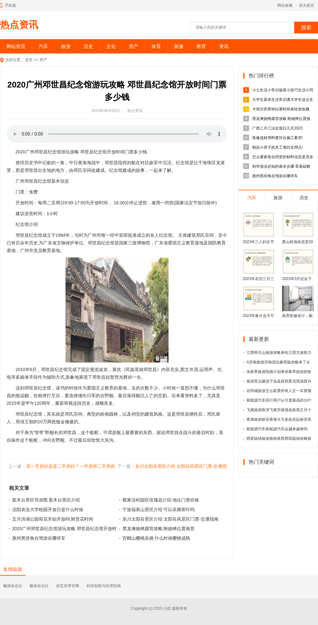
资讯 (224, 46)
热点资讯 (19, 24)
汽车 (43, 46)
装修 (178, 46)
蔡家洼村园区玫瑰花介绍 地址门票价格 (160, 499)
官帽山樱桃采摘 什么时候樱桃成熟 (156, 538)
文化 (111, 46)
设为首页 (306, 5)
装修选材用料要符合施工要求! (277, 138)
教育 (201, 46)
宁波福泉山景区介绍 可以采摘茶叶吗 (158, 509)
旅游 (66, 46)
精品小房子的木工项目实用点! (277, 147)
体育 (156, 46)
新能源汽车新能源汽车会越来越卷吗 (277, 429)
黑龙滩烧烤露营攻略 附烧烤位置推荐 (158, 528)
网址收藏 (285, 5)
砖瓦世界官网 (67, 586)
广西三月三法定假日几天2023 (277, 128)
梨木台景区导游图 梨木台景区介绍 (46, 499)
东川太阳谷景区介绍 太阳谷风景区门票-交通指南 (170, 519)
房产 (133, 46)
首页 (29, 60)
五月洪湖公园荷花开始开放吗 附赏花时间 (52, 519)
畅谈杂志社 (12, 586)
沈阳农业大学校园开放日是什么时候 (47, 509)
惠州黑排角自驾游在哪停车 (39, 538)
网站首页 (15, 46)
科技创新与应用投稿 (103, 586)
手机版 (10, 5)
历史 (88, 46)
